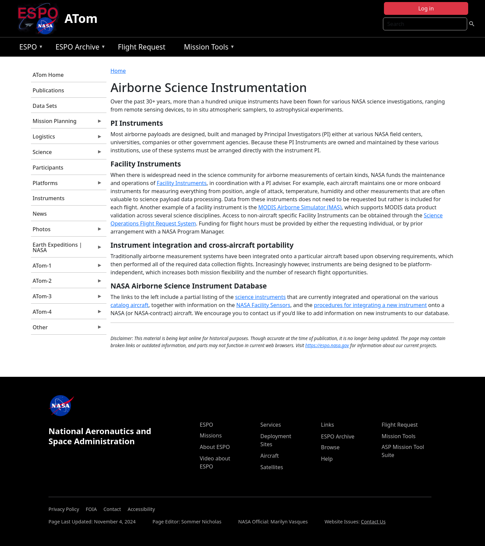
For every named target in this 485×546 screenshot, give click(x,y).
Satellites (271, 467)
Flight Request (141, 47)
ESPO (29, 48)
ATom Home (48, 75)
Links (327, 424)
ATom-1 (66, 267)
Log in (426, 8)
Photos (66, 230)
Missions (211, 435)
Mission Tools (208, 48)
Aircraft (269, 455)
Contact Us (373, 521)
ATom (81, 18)
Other (66, 329)
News (40, 213)
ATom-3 (66, 298)
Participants (48, 167)
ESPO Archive (79, 48)
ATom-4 (66, 313)
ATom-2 (66, 282)
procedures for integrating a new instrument (370, 305)
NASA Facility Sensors (263, 305)
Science (66, 153)
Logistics (66, 138)
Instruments (49, 198)
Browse (330, 447)
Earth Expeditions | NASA (66, 249)
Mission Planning (66, 122)
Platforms (66, 184)
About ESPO (215, 447)
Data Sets (45, 106)
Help (327, 458)
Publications (48, 90)
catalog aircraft (129, 305)
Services (270, 424)
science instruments (260, 297)
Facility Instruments (181, 183)
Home (118, 70)
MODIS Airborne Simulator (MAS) (300, 207)
